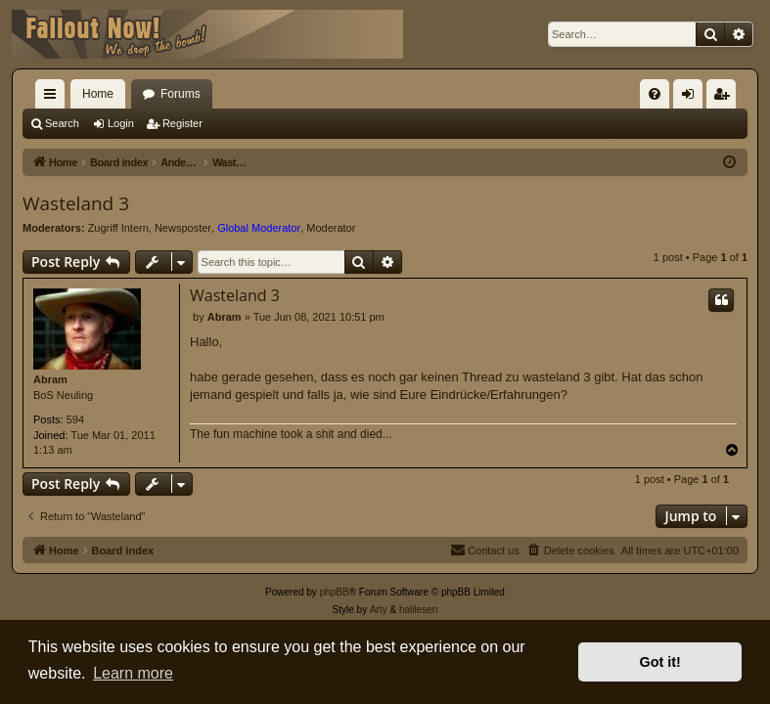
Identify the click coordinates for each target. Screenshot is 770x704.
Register (182, 123)
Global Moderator (258, 228)
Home (97, 94)
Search (62, 123)
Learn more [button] (133, 673)
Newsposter (183, 228)
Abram (50, 379)
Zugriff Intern (118, 228)
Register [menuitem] (725, 98)
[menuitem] (654, 94)
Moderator (330, 228)
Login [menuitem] (692, 98)
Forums (180, 94)
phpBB (334, 592)
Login (121, 123)
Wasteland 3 (76, 203)
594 (75, 419)
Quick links (54, 98)
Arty (378, 609)
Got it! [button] (660, 662)
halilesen (418, 609)
